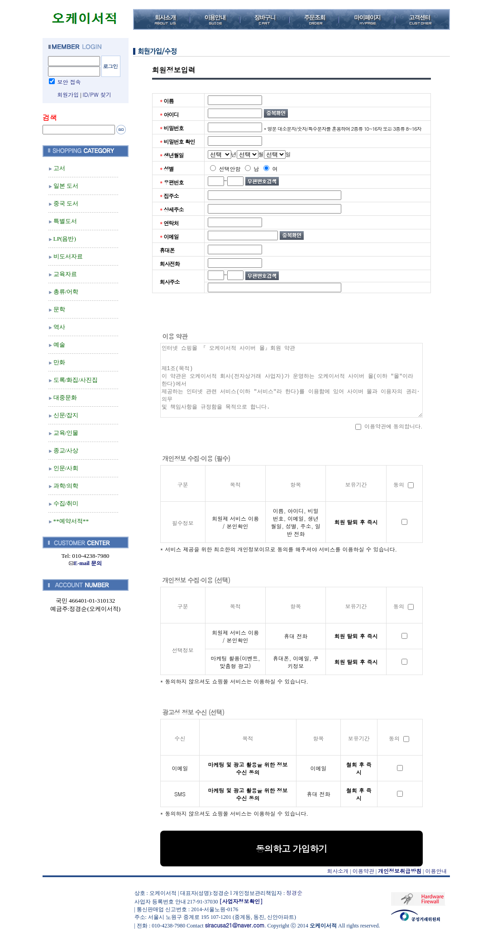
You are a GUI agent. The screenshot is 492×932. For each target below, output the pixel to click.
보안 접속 (69, 82)
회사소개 (338, 871)
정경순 (294, 892)
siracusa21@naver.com (235, 925)
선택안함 (225, 168)
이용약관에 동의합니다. (389, 426)
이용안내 (436, 871)
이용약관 (363, 871)
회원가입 (68, 94)
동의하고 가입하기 (291, 848)
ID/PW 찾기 (97, 94)
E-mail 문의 (85, 563)
